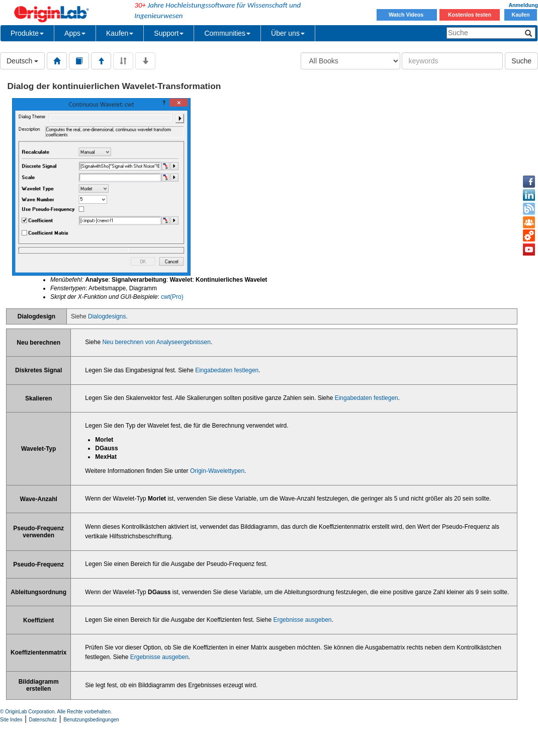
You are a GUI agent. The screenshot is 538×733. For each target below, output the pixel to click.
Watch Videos (407, 15)
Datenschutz (43, 719)
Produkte (27, 33)
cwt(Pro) (172, 296)
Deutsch (22, 61)
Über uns (288, 33)
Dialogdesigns (107, 316)
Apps (74, 33)
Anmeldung (523, 5)
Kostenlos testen (469, 15)
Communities (227, 33)
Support (169, 33)
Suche (521, 61)
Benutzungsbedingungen (91, 719)
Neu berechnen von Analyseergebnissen (156, 342)
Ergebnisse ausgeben (302, 619)
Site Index (11, 719)
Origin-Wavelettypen (217, 470)
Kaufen (520, 15)
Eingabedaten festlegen (226, 370)
